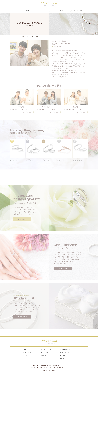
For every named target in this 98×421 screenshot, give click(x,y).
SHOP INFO (44, 402)
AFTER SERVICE (45, 399)
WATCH (25, 402)
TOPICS (43, 405)
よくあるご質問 (71, 11)
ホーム (15, 11)
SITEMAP (62, 405)
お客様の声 (60, 11)
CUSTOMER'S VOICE (65, 396)
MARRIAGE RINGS (27, 399)
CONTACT (62, 402)
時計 (37, 11)
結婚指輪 (26, 11)
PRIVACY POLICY (64, 399)
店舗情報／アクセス (82, 11)
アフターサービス (49, 11)
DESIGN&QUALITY (46, 396)
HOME (24, 396)
